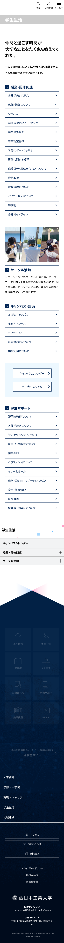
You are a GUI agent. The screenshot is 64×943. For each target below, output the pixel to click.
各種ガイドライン (18, 214)
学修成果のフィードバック (23, 123)
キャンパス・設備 (23, 306)
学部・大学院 (11, 787)
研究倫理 (13, 499)
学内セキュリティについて (23, 435)
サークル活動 (21, 269)
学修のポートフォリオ (20, 150)
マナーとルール (17, 471)
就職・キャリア (13, 797)
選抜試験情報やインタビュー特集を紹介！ (32, 755)
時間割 (12, 205)
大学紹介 (8, 777)
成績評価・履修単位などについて (27, 169)
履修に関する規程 (18, 159)
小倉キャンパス (17, 324)
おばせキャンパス (18, 314)
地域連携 (8, 817)
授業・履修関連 (22, 87)
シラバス (13, 114)
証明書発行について (20, 416)
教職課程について (18, 187)
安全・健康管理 (17, 490)
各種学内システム (18, 95)
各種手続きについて (20, 426)
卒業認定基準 (16, 141)
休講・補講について (19, 104)
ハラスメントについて (20, 462)
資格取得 (13, 178)
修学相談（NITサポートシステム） (27, 480)
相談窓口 (13, 453)
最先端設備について (20, 342)
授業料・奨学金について (22, 508)
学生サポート (20, 408)
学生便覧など (16, 132)
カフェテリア (15, 333)
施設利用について (18, 351)
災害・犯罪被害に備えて (22, 444)
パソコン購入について (20, 196)
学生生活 (8, 807)
